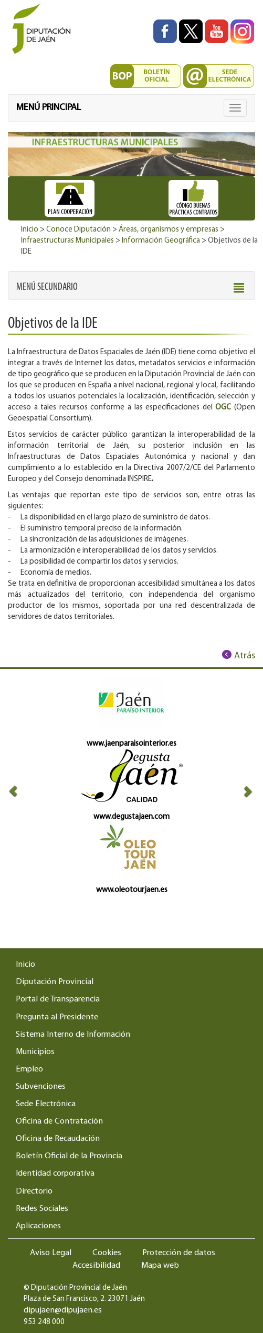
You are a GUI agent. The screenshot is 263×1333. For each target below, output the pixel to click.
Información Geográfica (161, 241)
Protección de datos (178, 1253)
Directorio (34, 1191)
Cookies (106, 1253)
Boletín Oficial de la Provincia (69, 1156)
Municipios (35, 1052)
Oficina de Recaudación (58, 1139)
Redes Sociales (42, 1209)
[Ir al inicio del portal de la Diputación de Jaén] (44, 29)
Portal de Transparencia (58, 999)
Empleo (29, 1069)
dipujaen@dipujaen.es (63, 1310)
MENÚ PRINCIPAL (48, 108)
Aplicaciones (38, 1226)
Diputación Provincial (54, 982)
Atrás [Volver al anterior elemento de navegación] (244, 656)
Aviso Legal (50, 1253)
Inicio (29, 230)
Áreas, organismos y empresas (168, 230)
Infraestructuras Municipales (67, 241)
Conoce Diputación (78, 230)
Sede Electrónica (46, 1104)
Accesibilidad (96, 1265)
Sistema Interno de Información (73, 1034)
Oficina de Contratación (59, 1121)
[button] (47, 287)
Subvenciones (41, 1087)
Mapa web (160, 1265)
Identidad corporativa (55, 1173)
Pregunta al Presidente (57, 1017)
